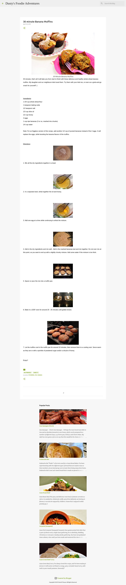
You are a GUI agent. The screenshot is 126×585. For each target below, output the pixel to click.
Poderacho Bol (44, 459)
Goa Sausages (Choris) (46, 426)
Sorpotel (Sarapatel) (46, 526)
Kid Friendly (27, 372)
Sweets (35, 372)
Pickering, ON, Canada (35, 375)
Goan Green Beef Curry (46, 559)
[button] (24, 28)
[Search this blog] (114, 3)
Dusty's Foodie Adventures (22, 3)
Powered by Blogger (63, 578)
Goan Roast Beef (44, 493)
